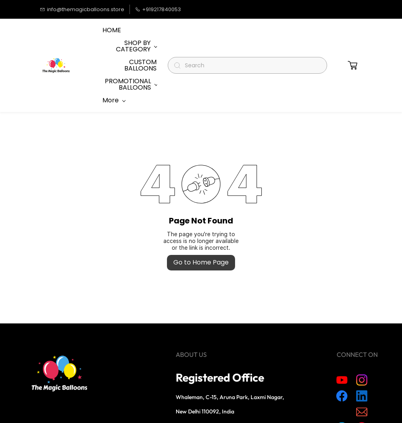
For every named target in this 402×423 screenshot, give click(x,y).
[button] (352, 40)
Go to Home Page (201, 211)
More (114, 40)
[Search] (251, 40)
